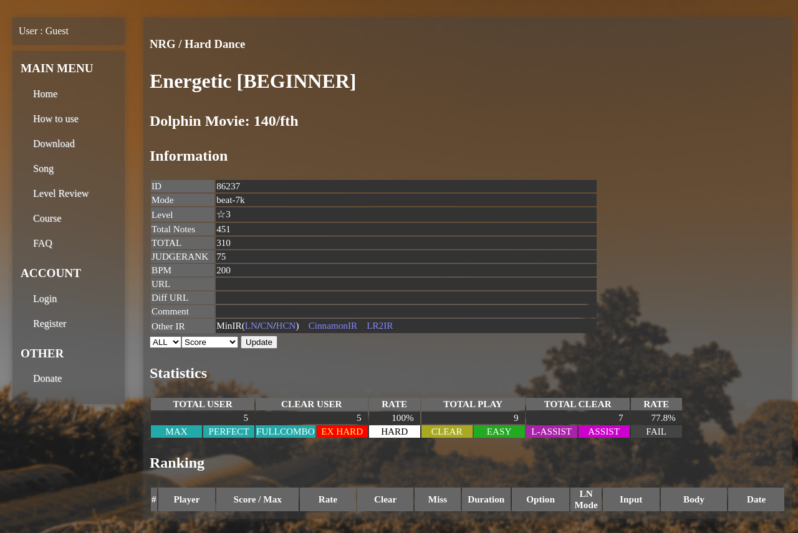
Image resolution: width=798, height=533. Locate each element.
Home (45, 93)
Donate (47, 378)
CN (266, 325)
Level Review (61, 193)
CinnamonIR (333, 325)
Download (54, 143)
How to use (56, 118)
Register (49, 323)
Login (45, 298)
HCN (286, 325)
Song (43, 168)
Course (47, 218)
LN (251, 325)
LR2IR (380, 325)
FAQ (42, 243)
